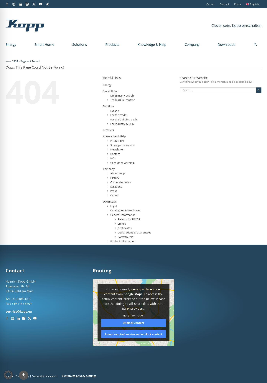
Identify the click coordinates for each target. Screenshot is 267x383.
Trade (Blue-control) (122, 100)
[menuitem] (252, 4)
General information (123, 215)
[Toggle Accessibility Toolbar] (141, 375)
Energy (11, 44)
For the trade (118, 115)
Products (112, 44)
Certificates (125, 228)
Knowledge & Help (152, 44)
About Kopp (117, 173)
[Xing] (23, 318)
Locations (116, 186)
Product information (122, 241)
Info (112, 158)
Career (114, 195)
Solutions (79, 44)
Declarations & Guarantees (134, 232)
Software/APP (126, 237)
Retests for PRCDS (129, 219)
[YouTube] (34, 318)
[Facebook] (7, 318)
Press (113, 191)
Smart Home (44, 44)
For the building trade (124, 119)
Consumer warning (122, 163)
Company (192, 44)
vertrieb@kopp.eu (19, 311)
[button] (255, 44)
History (114, 178)
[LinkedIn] (18, 318)
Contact (115, 154)
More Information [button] (133, 315)
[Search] (258, 90)
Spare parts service (122, 145)
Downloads (226, 44)
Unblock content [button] (133, 322)
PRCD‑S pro (117, 140)
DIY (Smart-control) (122, 95)
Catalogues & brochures (125, 210)
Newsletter (117, 149)
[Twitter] (29, 318)
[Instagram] (12, 318)
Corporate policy (120, 182)
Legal (113, 206)
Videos (122, 224)
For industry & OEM (122, 124)
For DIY (114, 110)
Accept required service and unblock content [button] (133, 334)
